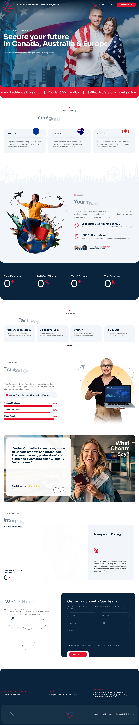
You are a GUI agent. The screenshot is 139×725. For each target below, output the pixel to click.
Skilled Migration (49, 330)
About (41, 5)
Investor (78, 330)
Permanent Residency (18, 330)
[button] (130, 49)
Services (50, 5)
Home (21, 5)
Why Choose (75, 5)
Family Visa (113, 330)
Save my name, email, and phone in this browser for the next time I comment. (95, 645)
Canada (101, 133)
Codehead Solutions (114, 714)
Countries (31, 5)
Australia (58, 133)
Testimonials (62, 5)
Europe (12, 133)
